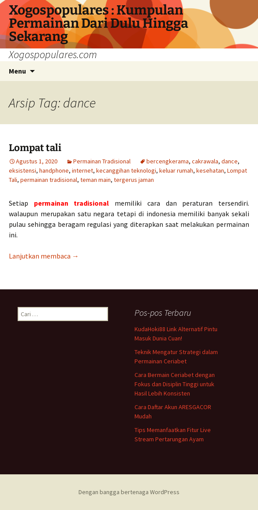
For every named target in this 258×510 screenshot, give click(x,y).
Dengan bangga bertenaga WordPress (129, 492)
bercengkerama (167, 161)
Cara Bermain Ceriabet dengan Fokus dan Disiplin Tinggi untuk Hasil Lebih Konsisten (175, 384)
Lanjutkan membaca (44, 255)
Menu (17, 71)
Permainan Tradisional (102, 161)
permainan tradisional (48, 180)
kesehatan (210, 170)
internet (82, 170)
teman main (95, 180)
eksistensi (22, 170)
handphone (54, 170)
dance (229, 161)
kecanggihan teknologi (126, 170)
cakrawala (205, 161)
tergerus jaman (134, 180)
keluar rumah (176, 170)
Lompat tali (35, 148)
